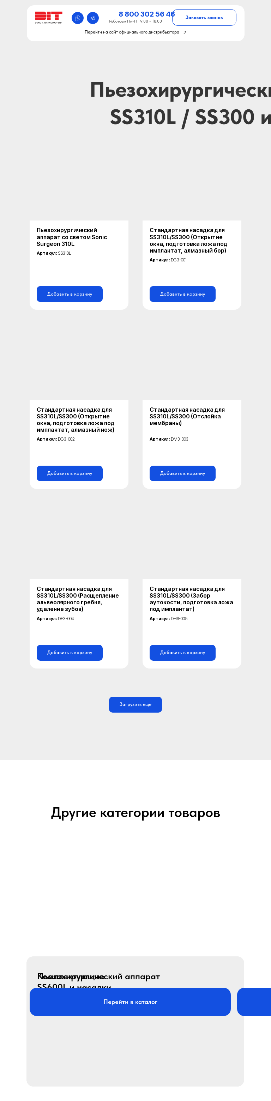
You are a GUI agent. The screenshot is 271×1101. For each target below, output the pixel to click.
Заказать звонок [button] (204, 17)
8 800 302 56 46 (147, 14)
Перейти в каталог (130, 1001)
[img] (49, 18)
